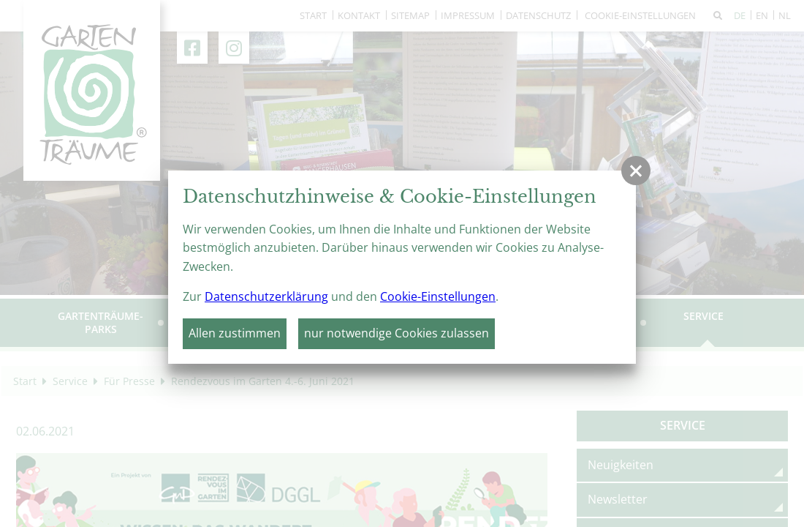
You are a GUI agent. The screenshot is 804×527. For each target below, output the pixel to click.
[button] (636, 170)
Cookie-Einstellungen (438, 296)
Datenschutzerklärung (266, 296)
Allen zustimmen (235, 333)
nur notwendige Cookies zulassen (396, 333)
